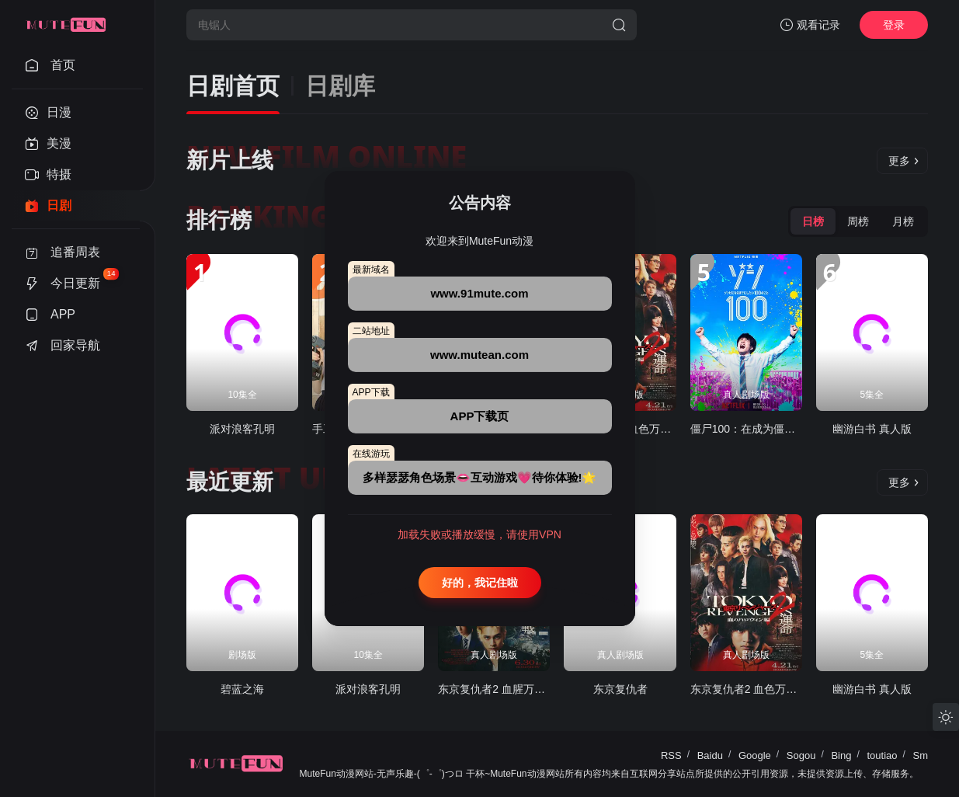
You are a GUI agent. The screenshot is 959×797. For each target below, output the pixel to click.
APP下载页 (479, 416)
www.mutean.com (479, 354)
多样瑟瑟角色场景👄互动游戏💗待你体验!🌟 (480, 477)
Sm (921, 755)
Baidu (710, 755)
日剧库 (340, 86)
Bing (841, 755)
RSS (671, 755)
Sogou (801, 755)
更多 (903, 161)
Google (754, 755)
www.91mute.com (479, 293)
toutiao (882, 755)
